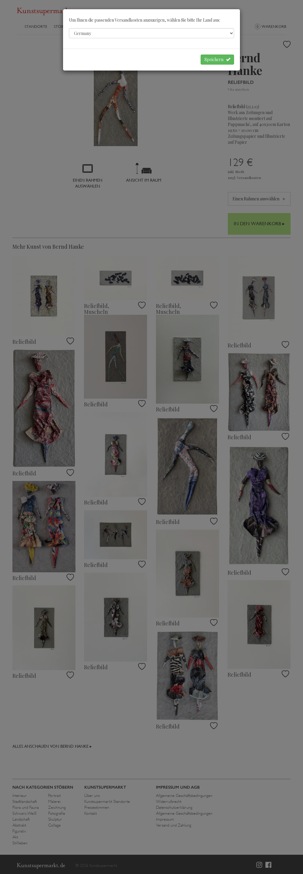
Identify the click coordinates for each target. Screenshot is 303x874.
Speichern (217, 59)
